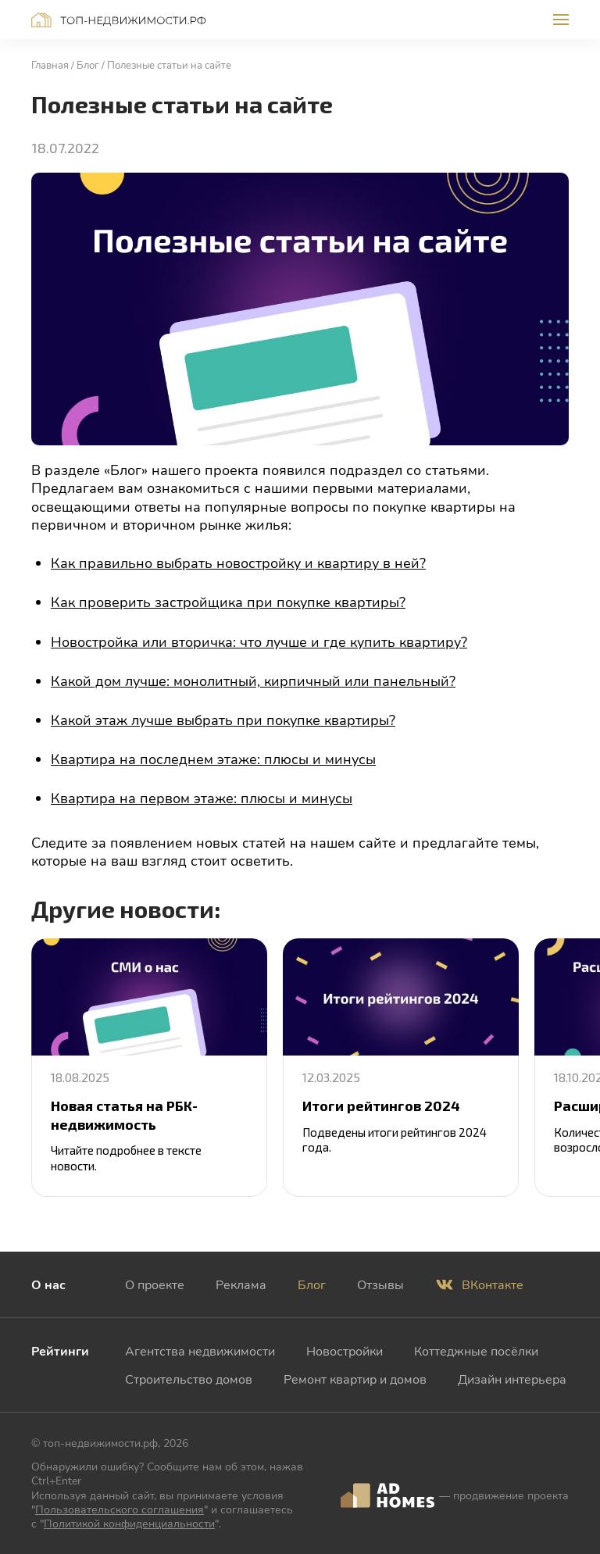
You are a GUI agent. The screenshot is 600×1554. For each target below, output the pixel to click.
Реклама (241, 1284)
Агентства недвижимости (200, 1350)
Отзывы (380, 1284)
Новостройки (344, 1350)
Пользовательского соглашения (119, 1509)
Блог (312, 1284)
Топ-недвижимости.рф (118, 20)
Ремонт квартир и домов (355, 1378)
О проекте (154, 1284)
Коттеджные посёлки (476, 1350)
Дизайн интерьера (512, 1378)
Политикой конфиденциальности (129, 1523)
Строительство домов (188, 1378)
